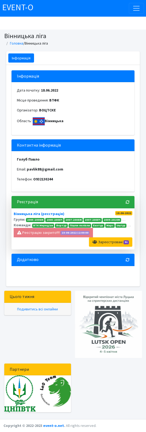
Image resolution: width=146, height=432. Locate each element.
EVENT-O (17, 7)
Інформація (21, 58)
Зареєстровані (110, 241)
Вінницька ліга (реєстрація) (39, 213)
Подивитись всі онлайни (37, 309)
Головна (16, 43)
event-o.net (53, 425)
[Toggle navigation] (136, 8)
